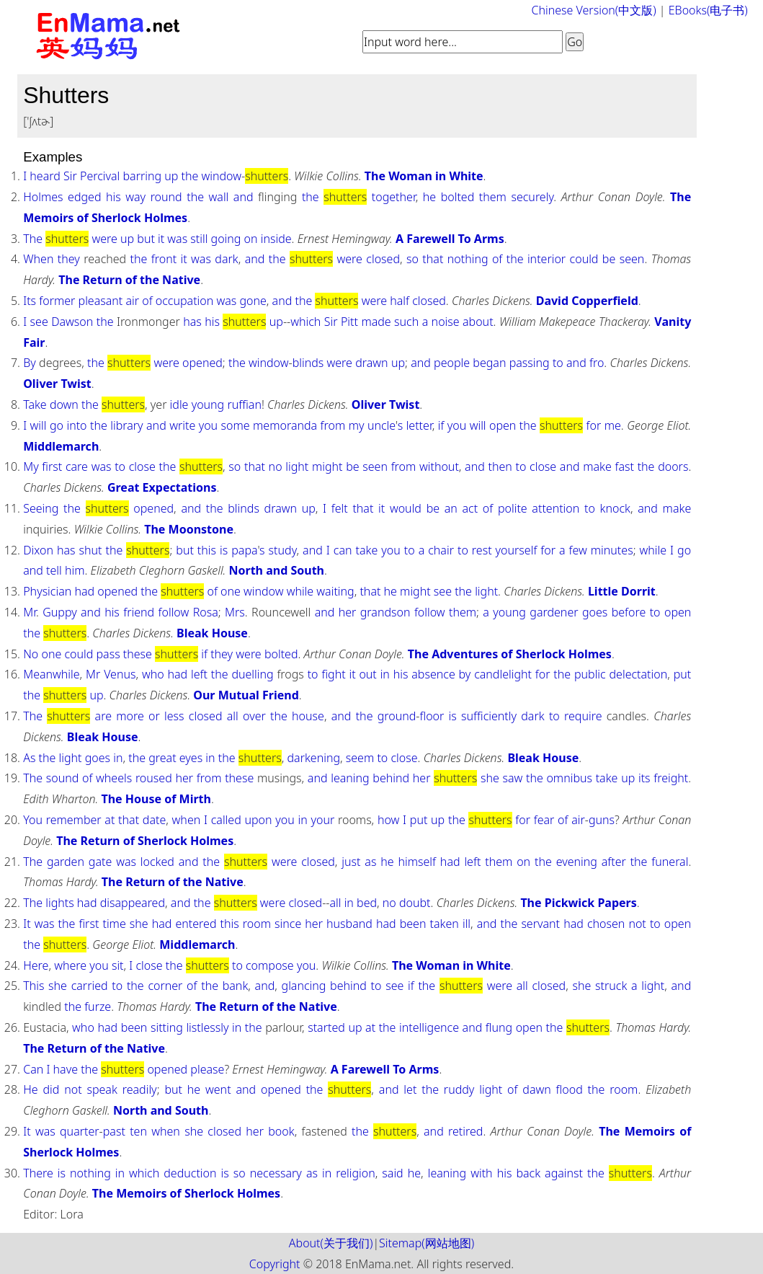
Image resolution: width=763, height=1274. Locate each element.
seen (632, 259)
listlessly (207, 1027)
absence (433, 674)
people (452, 363)
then (500, 466)
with (481, 1173)
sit (118, 965)
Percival (100, 176)
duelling (252, 674)
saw (512, 778)
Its (29, 301)
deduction (190, 1173)
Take (35, 404)
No (30, 654)
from (333, 425)
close (142, 466)
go (56, 425)
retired (465, 1131)
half (399, 301)
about (478, 321)
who (153, 674)
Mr (29, 612)
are (103, 716)
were (104, 239)
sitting (167, 1027)
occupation (184, 301)
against (564, 1173)
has (192, 321)
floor (432, 716)
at (109, 820)
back (528, 1173)
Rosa (205, 612)
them (493, 197)
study (283, 550)
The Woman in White (424, 176)
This (33, 986)
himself (417, 862)
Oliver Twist (57, 384)
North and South (276, 570)
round (166, 197)
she (490, 778)
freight (670, 778)
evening (576, 862)
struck (611, 986)
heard (45, 176)
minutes (612, 550)
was (177, 239)
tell (54, 570)
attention (555, 508)
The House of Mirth (155, 799)
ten (138, 1131)
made (376, 321)
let (409, 1089)
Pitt (349, 321)
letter (419, 425)
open (502, 425)
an (451, 508)
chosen (606, 924)
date (154, 820)
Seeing (40, 508)
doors (673, 466)
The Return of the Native (129, 280)
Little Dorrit (622, 591)
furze (97, 1006)
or (154, 716)
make (597, 466)
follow (174, 612)
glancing (304, 986)
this (206, 550)
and (243, 197)
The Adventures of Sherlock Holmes (510, 654)
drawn (371, 363)
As (29, 758)
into (76, 425)
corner (165, 986)
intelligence (429, 1027)
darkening (313, 758)
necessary (276, 1173)
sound (62, 778)
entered (195, 924)
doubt (415, 903)
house (308, 716)
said (392, 1173)
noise (446, 321)
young (208, 404)
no (275, 466)
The (33, 239)
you (208, 425)
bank (236, 986)
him (75, 570)
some (235, 425)
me (612, 425)
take (367, 550)
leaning (350, 778)
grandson (385, 612)
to (558, 363)
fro (596, 363)
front (164, 259)
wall (219, 197)
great (162, 758)
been (413, 924)
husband (349, 924)
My (30, 466)
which (305, 321)
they (69, 259)
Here (35, 965)
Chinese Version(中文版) (594, 10)
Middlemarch (61, 446)
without (439, 466)
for (594, 425)
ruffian (244, 404)
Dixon (38, 550)
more (130, 716)
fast (624, 466)
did (51, 1089)
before (629, 612)
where (70, 965)
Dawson (72, 321)
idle (179, 404)
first (52, 466)
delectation (639, 674)
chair (441, 550)
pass (108, 654)
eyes (190, 758)
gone (252, 301)
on (251, 239)
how (388, 820)
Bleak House (212, 633)
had (84, 591)
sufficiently (489, 716)
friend (138, 612)
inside (276, 239)
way (135, 197)
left (199, 674)
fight (333, 674)
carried (89, 986)
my (357, 425)
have (65, 1069)
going (226, 239)
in (385, 674)
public (590, 674)
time (113, 924)
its (644, 778)
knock (615, 508)
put (683, 674)
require (583, 716)
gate (100, 862)
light (296, 466)
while (653, 550)
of (497, 259)
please (207, 1069)
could (584, 259)
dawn (536, 1089)
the (190, 176)
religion (355, 1173)
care (77, 466)
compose (270, 965)
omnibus (569, 778)
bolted (458, 197)
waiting (335, 591)
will (38, 425)
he (429, 197)
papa (244, 550)
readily (139, 1089)
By (29, 363)
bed (367, 903)
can (343, 550)
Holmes (43, 197)
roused (153, 778)
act (470, 508)
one (230, 591)
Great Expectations (161, 487)
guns (602, 820)
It (26, 924)
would (405, 508)
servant (540, 924)
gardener (554, 612)
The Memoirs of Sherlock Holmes (186, 1193)
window (221, 176)
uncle (381, 425)
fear (544, 820)
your (322, 820)
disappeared (132, 903)
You (33, 820)
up (171, 176)
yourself (516, 550)
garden (65, 862)
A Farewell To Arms (450, 239)
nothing (467, 259)
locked (157, 862)
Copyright (274, 1264)
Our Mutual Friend (246, 695)
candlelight (503, 674)
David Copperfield (587, 301)
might (327, 466)
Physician (47, 591)
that (432, 259)
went (218, 1089)
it (161, 239)
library (126, 425)
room (257, 924)
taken (444, 924)
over (254, 716)
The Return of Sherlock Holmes (144, 841)
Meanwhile (51, 674)
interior (546, 259)
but (146, 239)
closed (383, 259)
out (367, 674)
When (38, 259)
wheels (114, 778)
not (637, 924)
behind (390, 778)
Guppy (59, 612)
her (348, 612)
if (441, 425)
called (226, 820)
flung (499, 1027)
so (412, 259)
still (199, 239)
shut (90, 550)
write (182, 425)
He (30, 1089)
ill (466, 924)
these (137, 654)
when (186, 820)
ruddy (459, 1089)
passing (529, 363)
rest (482, 550)
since (288, 924)
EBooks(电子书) (708, 10)
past (114, 1131)
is (224, 550)
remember (74, 820)
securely (532, 197)
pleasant (101, 301)
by (465, 674)
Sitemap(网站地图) (426, 1243)
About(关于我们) (331, 1243)
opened (202, 363)
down (64, 404)
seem (360, 758)
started (326, 1027)
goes (594, 612)
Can (33, 1069)
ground (397, 716)
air (132, 301)
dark (226, 259)
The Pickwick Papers (578, 903)
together (394, 197)
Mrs (235, 612)
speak (101, 1089)
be (608, 259)
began (489, 363)
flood (569, 1089)
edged (84, 197)
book (281, 1131)
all (232, 716)
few (578, 550)
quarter (79, 1131)
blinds (308, 363)
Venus (119, 674)
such (406, 321)
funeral (669, 862)
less (174, 716)
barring (142, 176)
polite (512, 508)
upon (258, 820)
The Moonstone (188, 529)
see (39, 321)
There (38, 1173)
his (113, 197)
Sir (70, 176)
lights (59, 903)
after (614, 862)
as (370, 862)
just (351, 862)
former (57, 301)
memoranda (285, 425)
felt (339, 508)
